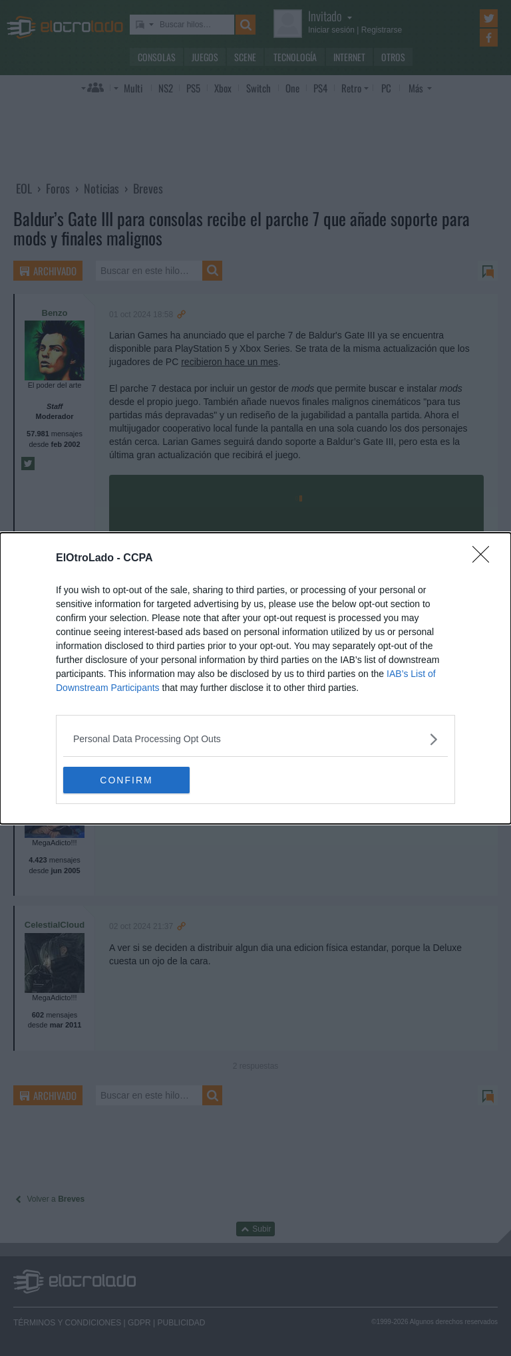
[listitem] (255, 739)
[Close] (485, 558)
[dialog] (255, 678)
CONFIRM (126, 779)
